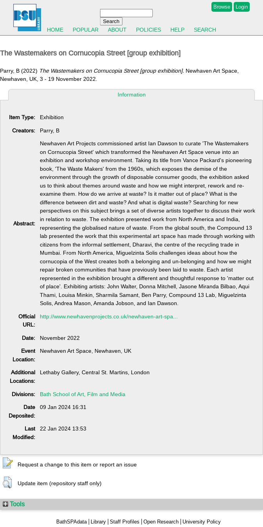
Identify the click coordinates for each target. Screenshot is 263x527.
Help (177, 30)
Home (55, 30)
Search (205, 30)
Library (98, 522)
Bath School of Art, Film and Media (82, 394)
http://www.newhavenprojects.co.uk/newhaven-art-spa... (109, 316)
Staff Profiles (125, 522)
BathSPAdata (71, 522)
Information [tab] (132, 94)
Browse (221, 7)
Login (242, 7)
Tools (14, 503)
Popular (85, 30)
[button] (8, 463)
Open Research (161, 522)
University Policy (201, 522)
